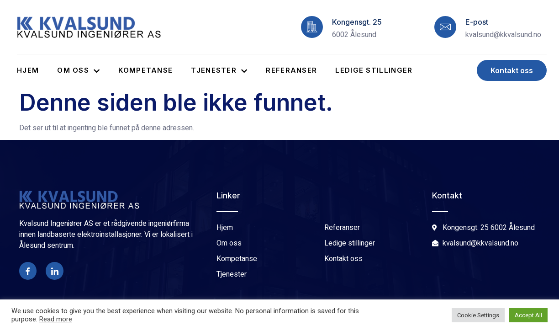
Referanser (291, 70)
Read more (55, 319)
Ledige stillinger (373, 70)
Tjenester (219, 70)
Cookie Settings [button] (478, 315)
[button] (512, 70)
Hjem (28, 70)
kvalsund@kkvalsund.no (503, 34)
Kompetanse (145, 70)
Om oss (78, 70)
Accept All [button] (528, 315)
